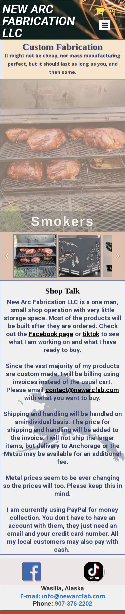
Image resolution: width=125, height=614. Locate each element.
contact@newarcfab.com (82, 390)
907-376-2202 (73, 603)
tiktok (91, 334)
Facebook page (51, 334)
